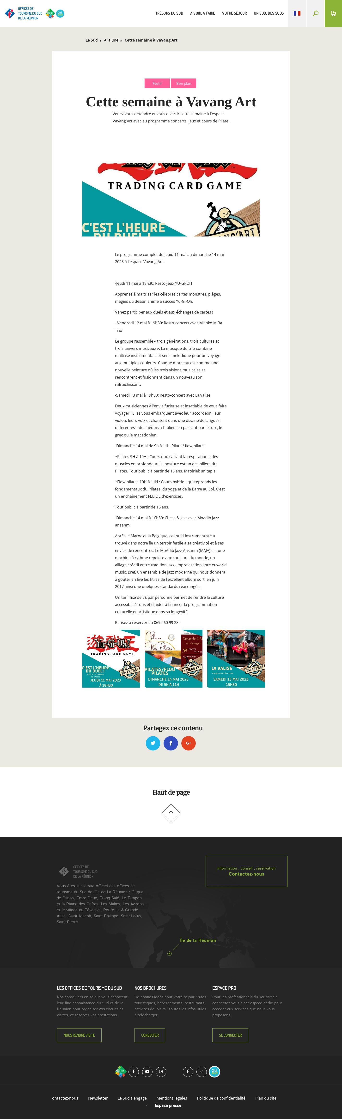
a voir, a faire (202, 13)
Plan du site (265, 1098)
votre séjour (234, 13)
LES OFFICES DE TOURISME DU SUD (89, 988)
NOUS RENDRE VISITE (79, 1035)
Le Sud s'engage (132, 1098)
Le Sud (92, 40)
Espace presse (168, 1105)
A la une (111, 40)
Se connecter (230, 1035)
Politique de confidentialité (221, 1098)
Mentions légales (172, 1098)
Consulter (150, 1035)
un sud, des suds (269, 13)
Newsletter (98, 1098)
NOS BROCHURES (150, 988)
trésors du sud (169, 13)
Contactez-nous (246, 874)
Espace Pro (224, 988)
